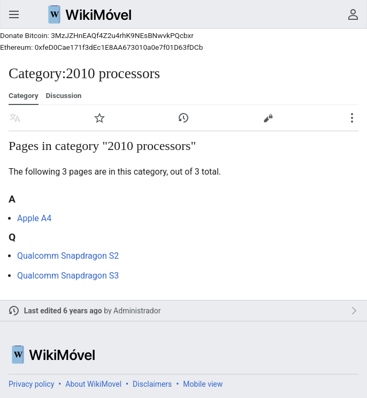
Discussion (63, 95)
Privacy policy (31, 384)
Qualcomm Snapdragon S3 (68, 276)
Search (331, 14)
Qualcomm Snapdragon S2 (68, 256)
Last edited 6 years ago (63, 310)
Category (24, 95)
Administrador (136, 310)
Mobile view (203, 384)
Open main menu (14, 14)
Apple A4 (34, 218)
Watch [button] (99, 118)
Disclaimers (152, 384)
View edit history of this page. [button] (183, 118)
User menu (353, 14)
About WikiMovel (93, 384)
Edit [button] (268, 118)
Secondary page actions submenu (352, 118)
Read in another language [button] (15, 118)
